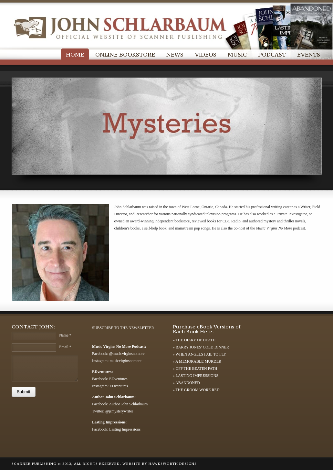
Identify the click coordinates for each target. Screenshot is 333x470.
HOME (75, 54)
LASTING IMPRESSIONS (197, 375)
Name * (65, 335)
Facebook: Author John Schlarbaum (120, 404)
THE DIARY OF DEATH (195, 340)
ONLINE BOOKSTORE (125, 54)
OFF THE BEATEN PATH (196, 368)
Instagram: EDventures (110, 386)
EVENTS (308, 54)
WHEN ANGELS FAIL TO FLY (200, 354)
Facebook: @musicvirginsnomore (118, 353)
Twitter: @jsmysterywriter (112, 411)
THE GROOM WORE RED (197, 390)
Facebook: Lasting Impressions (116, 429)
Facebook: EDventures (110, 379)
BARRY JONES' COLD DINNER (202, 347)
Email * (65, 347)
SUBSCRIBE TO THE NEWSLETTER (123, 328)
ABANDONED (187, 382)
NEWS (174, 54)
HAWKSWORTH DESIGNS (173, 464)
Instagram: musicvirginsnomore (116, 360)
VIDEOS (205, 54)
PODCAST (272, 54)
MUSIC (237, 54)
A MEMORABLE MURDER (198, 361)
